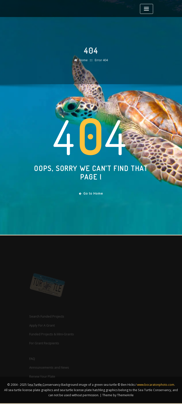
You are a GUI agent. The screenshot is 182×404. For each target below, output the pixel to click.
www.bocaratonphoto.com (155, 385)
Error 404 (101, 63)
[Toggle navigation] (146, 9)
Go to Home (91, 193)
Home (83, 63)
